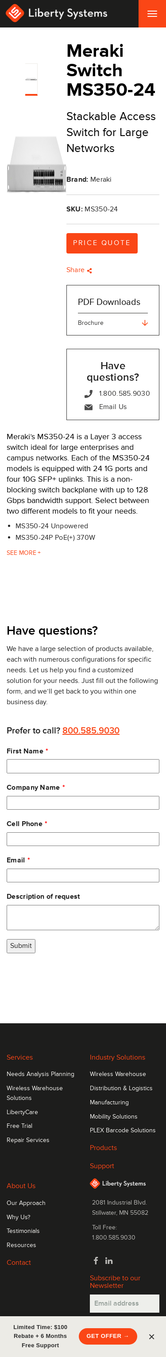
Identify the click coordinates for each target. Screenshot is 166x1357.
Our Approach (26, 1203)
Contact (19, 1262)
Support (102, 1166)
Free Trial (19, 1126)
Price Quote (102, 242)
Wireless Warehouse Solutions (35, 1093)
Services (20, 1057)
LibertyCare (22, 1112)
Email (16, 860)
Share (79, 269)
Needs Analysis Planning (40, 1074)
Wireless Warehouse (118, 1074)
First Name (25, 751)
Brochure (113, 323)
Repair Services (28, 1140)
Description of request (43, 896)
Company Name (33, 787)
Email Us (106, 407)
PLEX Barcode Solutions (123, 1130)
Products (103, 1147)
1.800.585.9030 (117, 393)
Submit (21, 945)
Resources (21, 1245)
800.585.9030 (91, 730)
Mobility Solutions (114, 1116)
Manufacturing (109, 1102)
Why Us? (18, 1217)
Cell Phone (24, 823)
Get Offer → (108, 1336)
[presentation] (74, 979)
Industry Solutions (117, 1057)
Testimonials (23, 1231)
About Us (21, 1186)
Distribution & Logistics (121, 1088)
